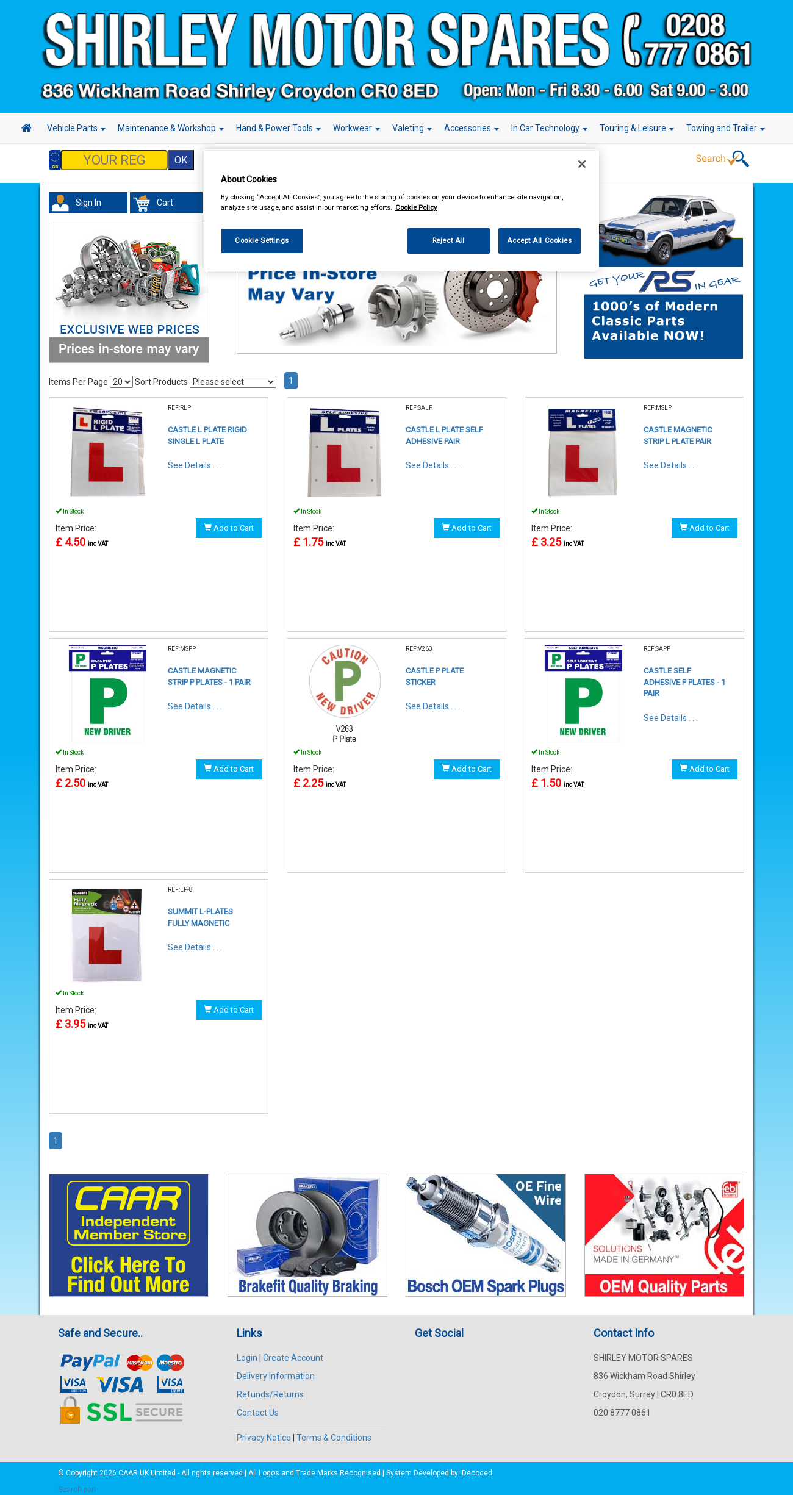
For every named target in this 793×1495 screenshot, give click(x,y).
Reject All (448, 240)
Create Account (293, 1352)
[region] (401, 210)
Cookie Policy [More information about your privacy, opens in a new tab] (416, 207)
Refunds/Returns (270, 1388)
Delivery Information (276, 1370)
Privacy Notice (264, 1431)
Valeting (412, 128)
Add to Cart (229, 521)
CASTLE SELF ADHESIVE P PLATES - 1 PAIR (684, 676)
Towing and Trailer (725, 128)
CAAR (128, 1467)
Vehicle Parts (76, 128)
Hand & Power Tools (278, 128)
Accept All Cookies (539, 240)
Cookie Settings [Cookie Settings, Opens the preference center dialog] (262, 240)
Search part (77, 1483)
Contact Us (258, 1406)
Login (247, 1352)
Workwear (356, 128)
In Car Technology (549, 128)
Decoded (477, 1467)
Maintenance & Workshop (171, 128)
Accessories (471, 128)
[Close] (582, 164)
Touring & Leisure (637, 128)
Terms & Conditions (333, 1431)
